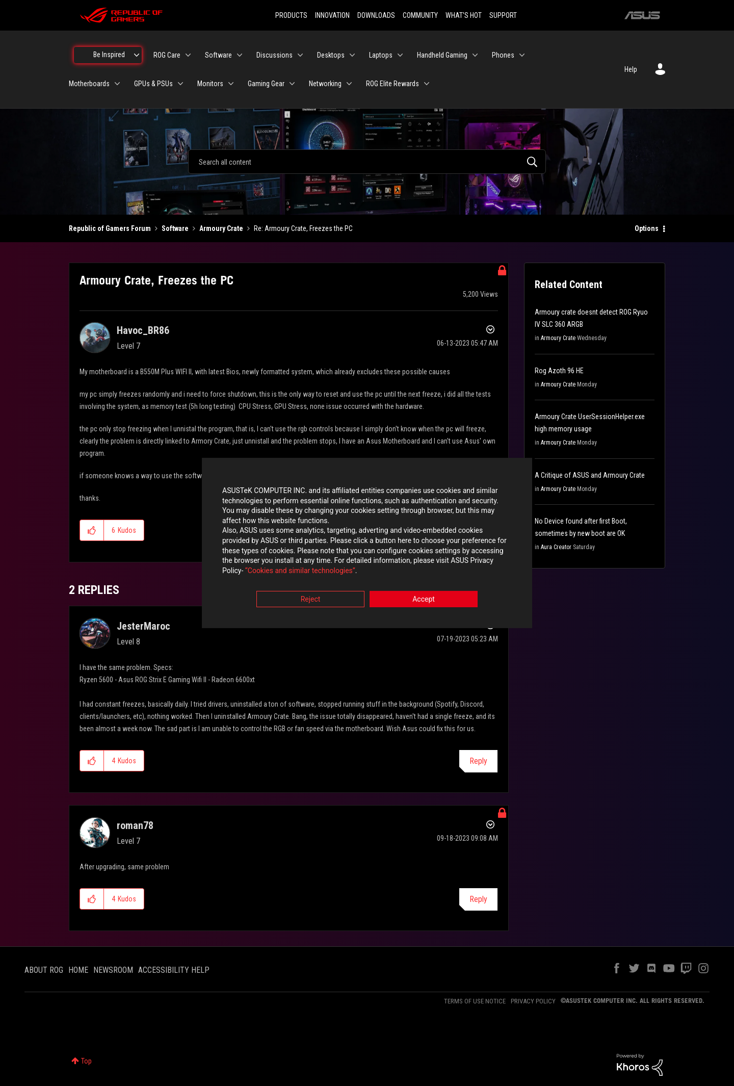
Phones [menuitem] (503, 55)
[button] (92, 530)
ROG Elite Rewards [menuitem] (392, 84)
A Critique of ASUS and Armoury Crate (590, 475)
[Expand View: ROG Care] (188, 55)
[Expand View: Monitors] (231, 83)
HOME (78, 970)
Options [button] (647, 228)
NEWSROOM (113, 970)
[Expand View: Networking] (349, 83)
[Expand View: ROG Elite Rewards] (427, 83)
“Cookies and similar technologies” (300, 570)
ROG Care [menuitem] (166, 55)
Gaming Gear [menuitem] (266, 84)
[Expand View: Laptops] (400, 55)
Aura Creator (556, 547)
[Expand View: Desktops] (352, 55)
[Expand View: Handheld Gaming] (475, 55)
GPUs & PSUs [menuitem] (153, 84)
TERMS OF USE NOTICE (475, 1001)
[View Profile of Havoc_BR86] (143, 330)
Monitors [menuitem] (210, 84)
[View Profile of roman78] (135, 825)
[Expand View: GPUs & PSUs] (180, 83)
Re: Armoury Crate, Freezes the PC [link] (303, 228)
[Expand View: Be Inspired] (137, 55)
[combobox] (367, 161)
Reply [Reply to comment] (478, 761)
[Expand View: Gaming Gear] (292, 83)
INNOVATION (332, 15)
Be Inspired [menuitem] (109, 54)
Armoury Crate (221, 228)
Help (630, 69)
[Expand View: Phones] (522, 55)
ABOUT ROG (43, 970)
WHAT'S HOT (463, 15)
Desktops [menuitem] (331, 55)
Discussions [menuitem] (274, 55)
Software (175, 228)
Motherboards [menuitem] (89, 84)
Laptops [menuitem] (380, 55)
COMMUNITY (420, 15)
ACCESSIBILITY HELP (173, 970)
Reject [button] (311, 600)
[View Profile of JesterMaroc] (143, 626)
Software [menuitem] (218, 55)
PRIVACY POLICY (533, 1001)
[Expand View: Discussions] (300, 55)
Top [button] (86, 1061)
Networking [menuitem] (325, 84)
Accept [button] (423, 600)
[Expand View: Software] (239, 55)
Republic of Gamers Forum (110, 228)
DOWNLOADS (376, 15)
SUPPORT (503, 15)
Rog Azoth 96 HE (559, 371)
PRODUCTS (291, 15)
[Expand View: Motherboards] (117, 83)
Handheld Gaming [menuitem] (442, 55)
